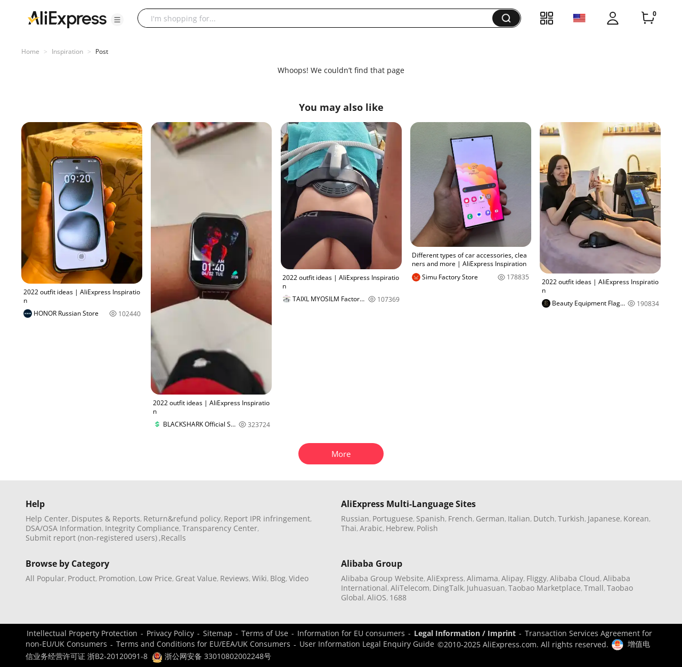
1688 (398, 597)
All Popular (45, 578)
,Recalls (172, 538)
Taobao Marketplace (544, 588)
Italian (519, 518)
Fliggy (536, 578)
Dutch (544, 518)
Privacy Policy (170, 633)
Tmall (594, 588)
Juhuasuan (486, 588)
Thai (348, 528)
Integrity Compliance (142, 528)
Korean (636, 518)
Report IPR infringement (267, 518)
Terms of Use (264, 633)
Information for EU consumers (351, 633)
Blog (278, 578)
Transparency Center (219, 528)
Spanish (430, 518)
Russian (355, 518)
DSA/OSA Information (64, 528)
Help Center (47, 518)
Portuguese (392, 518)
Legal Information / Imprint (465, 633)
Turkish (571, 518)
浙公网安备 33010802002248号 (211, 656)
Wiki (259, 578)
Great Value (196, 578)
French (460, 518)
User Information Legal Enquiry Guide (366, 644)
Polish (427, 528)
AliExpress (445, 578)
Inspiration (67, 51)
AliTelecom (410, 588)
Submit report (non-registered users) (91, 538)
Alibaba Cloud (575, 578)
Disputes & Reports (105, 518)
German (490, 518)
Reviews (234, 578)
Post (101, 51)
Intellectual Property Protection (82, 633)
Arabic (371, 528)
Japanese (604, 518)
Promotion (117, 578)
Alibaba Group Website (382, 578)
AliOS (376, 597)
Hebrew (399, 528)
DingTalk (448, 588)
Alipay (512, 578)
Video (298, 578)
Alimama (482, 578)
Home (30, 51)
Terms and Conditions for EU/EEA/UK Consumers (203, 644)
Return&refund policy (182, 518)
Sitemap (217, 633)
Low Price (155, 578)
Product (81, 578)
